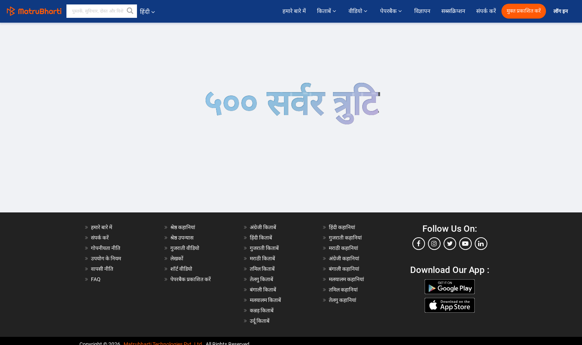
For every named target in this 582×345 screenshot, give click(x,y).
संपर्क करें (486, 11)
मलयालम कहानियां (346, 279)
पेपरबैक (391, 11)
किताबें (327, 11)
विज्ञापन (422, 11)
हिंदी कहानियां (342, 227)
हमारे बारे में (293, 11)
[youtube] (465, 243)
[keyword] (101, 11)
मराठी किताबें (262, 258)
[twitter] (450, 243)
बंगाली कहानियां (344, 269)
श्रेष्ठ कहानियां (182, 227)
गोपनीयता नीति (105, 248)
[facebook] (418, 243)
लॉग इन (561, 11)
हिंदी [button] (147, 11)
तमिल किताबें (262, 269)
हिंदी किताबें (261, 238)
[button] (130, 11)
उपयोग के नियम (106, 258)
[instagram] (434, 243)
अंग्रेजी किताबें (263, 227)
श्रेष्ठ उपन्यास (181, 238)
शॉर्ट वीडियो (181, 269)
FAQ (96, 279)
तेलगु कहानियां (342, 300)
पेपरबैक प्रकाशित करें (190, 279)
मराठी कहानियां (343, 248)
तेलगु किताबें (261, 279)
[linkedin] (481, 243)
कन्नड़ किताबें (262, 310)
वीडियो (359, 11)
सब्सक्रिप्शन (453, 11)
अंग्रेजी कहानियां (344, 258)
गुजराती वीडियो (184, 248)
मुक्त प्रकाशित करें (524, 11)
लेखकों (176, 258)
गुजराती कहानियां (345, 238)
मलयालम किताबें (265, 300)
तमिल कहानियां (343, 290)
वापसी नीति (102, 269)
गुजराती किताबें (264, 248)
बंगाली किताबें (263, 290)
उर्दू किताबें (259, 321)
